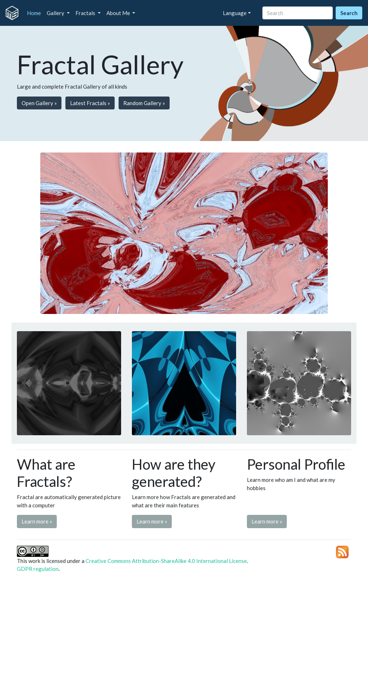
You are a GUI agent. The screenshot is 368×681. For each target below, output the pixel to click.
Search (349, 13)
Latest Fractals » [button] (90, 103)
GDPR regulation (38, 568)
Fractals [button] (85, 13)
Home (35, 12)
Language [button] (235, 13)
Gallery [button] (56, 13)
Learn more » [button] (37, 521)
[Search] (297, 13)
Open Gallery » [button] (39, 103)
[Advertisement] (184, 629)
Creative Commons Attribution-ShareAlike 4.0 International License (166, 561)
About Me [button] (118, 13)
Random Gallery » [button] (144, 103)
